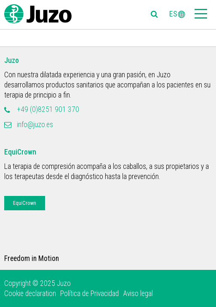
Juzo (11, 60)
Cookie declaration (30, 293)
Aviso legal (138, 293)
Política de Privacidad (89, 293)
